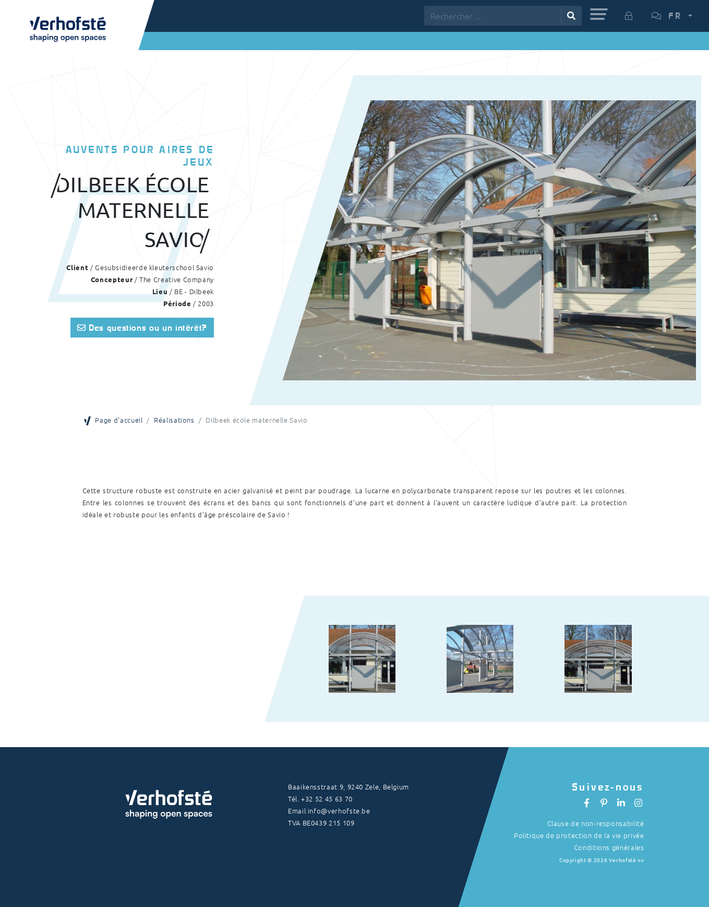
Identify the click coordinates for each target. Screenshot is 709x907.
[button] (599, 14)
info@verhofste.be (339, 811)
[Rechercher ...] (492, 16)
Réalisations (174, 420)
